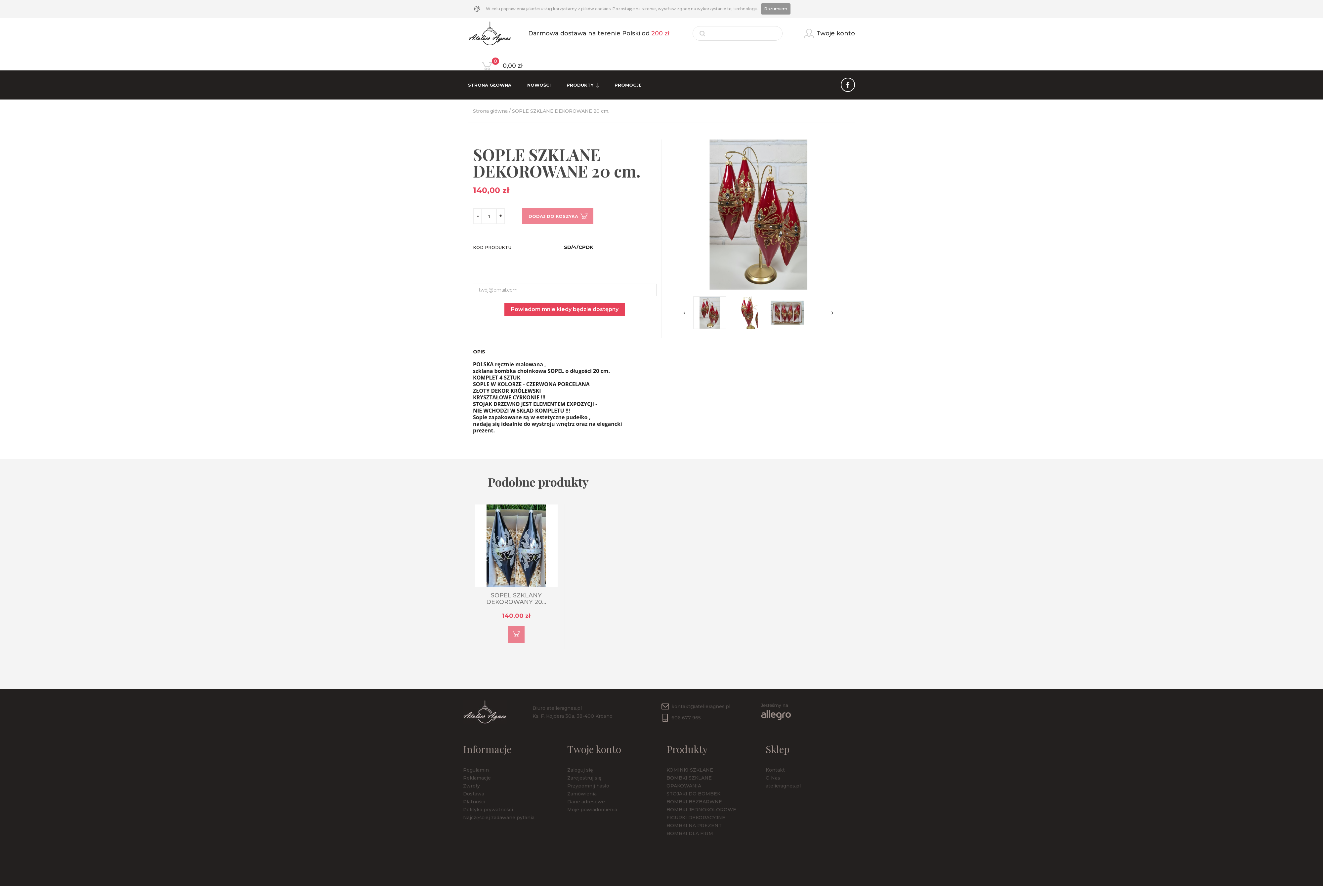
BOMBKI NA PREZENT (694, 825)
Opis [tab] (479, 351)
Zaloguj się (580, 770)
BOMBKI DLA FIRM (689, 833)
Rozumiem (775, 8)
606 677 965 (686, 718)
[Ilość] (489, 216)
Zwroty (471, 786)
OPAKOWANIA (683, 786)
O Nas (773, 778)
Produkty (583, 85)
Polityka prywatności (488, 810)
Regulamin (476, 770)
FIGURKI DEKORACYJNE (695, 818)
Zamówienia (582, 794)
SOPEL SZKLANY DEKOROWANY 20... (516, 599)
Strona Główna (489, 85)
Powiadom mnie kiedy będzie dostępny (565, 309)
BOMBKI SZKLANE (689, 778)
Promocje (628, 85)
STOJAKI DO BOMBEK (693, 794)
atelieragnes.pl (783, 786)
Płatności (474, 802)
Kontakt (775, 770)
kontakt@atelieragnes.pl (700, 706)
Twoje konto (594, 749)
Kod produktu (492, 247)
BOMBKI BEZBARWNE (694, 802)
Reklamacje (477, 778)
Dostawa (473, 794)
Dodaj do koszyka (553, 216)
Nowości (539, 85)
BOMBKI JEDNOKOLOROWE (701, 810)
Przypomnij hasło (588, 786)
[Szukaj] (737, 33)
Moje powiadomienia (592, 810)
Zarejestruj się (584, 778)
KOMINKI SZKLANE (689, 770)
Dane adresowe (586, 802)
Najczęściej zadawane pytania (498, 818)
